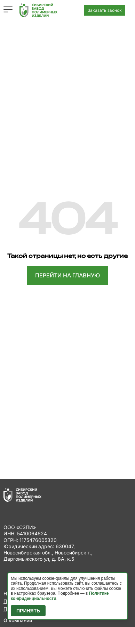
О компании (17, 620)
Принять (28, 610)
